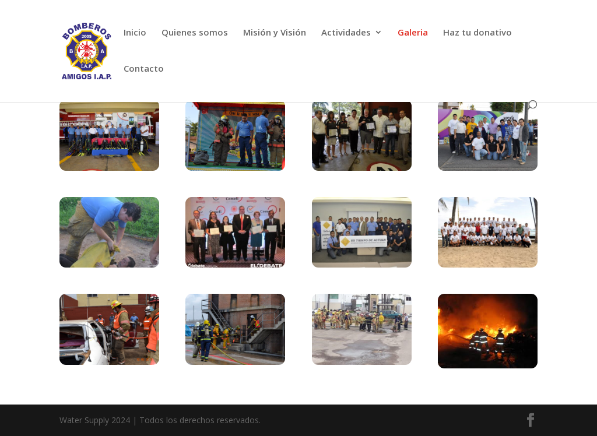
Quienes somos (194, 33)
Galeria (413, 33)
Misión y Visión (274, 33)
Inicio (135, 33)
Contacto (144, 69)
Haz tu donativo (477, 33)
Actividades (346, 33)
